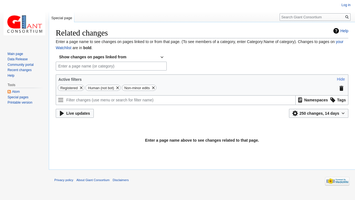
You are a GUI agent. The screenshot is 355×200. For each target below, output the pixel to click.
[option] (312, 100)
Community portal (20, 65)
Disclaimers (121, 180)
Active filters (70, 79)
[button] (341, 79)
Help (344, 31)
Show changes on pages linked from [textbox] (92, 57)
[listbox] (322, 100)
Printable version (19, 102)
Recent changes (19, 70)
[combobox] (111, 57)
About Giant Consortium (93, 180)
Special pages (17, 97)
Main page (15, 54)
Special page (61, 18)
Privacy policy (63, 180)
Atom (16, 92)
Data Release (17, 59)
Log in (346, 5)
